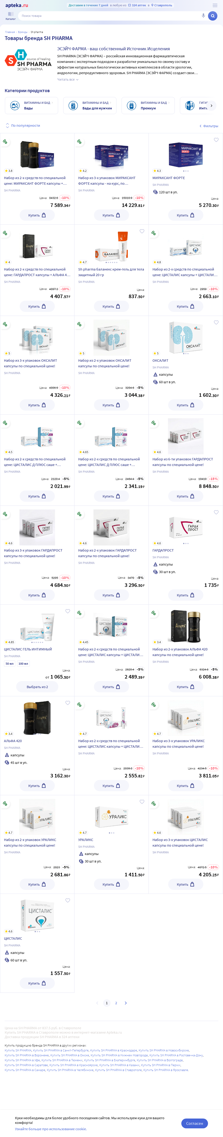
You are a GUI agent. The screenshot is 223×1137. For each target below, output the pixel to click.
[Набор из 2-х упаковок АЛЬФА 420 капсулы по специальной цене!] (186, 624)
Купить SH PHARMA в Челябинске (70, 1070)
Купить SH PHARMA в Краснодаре (113, 1050)
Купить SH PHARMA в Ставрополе (118, 1070)
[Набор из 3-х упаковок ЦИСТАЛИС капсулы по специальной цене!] (186, 815)
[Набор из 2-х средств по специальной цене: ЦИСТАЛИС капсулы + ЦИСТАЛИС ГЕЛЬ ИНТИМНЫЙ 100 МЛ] (186, 244)
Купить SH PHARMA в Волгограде (160, 1060)
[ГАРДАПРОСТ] (186, 525)
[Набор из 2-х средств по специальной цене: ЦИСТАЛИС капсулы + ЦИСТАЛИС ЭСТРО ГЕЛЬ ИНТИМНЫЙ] (111, 716)
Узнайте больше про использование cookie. (51, 1128)
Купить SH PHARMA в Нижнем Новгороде (119, 1055)
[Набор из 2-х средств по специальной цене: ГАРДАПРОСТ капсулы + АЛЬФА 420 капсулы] (37, 244)
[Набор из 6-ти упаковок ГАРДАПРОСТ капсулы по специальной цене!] (186, 434)
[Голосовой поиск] (203, 16)
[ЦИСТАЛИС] (37, 914)
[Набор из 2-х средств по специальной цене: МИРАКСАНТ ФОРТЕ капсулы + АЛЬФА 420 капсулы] (37, 153)
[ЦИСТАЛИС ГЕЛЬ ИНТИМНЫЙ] (37, 624)
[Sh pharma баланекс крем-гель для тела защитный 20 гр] (111, 244)
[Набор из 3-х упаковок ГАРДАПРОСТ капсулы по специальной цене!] (37, 525)
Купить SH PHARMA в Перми (160, 1065)
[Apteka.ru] (17, 5)
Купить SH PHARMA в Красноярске (73, 1065)
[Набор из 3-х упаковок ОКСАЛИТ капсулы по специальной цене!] (37, 336)
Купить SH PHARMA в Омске (69, 1055)
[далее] (211, 106)
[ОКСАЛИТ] (186, 336)
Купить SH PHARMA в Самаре (25, 1070)
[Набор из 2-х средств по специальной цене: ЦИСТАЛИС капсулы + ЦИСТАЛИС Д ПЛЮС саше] (111, 624)
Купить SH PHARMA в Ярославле (165, 1070)
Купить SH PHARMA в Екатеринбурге (109, 1060)
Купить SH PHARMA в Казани (119, 1065)
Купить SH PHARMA (18, 1050)
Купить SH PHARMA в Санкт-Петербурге (61, 1050)
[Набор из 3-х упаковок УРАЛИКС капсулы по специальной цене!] (186, 716)
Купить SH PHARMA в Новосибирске (164, 1050)
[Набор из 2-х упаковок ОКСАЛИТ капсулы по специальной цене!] (111, 336)
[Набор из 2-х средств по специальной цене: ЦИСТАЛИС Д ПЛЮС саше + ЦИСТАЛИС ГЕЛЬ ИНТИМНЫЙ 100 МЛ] (111, 434)
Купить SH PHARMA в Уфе (22, 1060)
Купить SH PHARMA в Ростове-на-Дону (176, 1055)
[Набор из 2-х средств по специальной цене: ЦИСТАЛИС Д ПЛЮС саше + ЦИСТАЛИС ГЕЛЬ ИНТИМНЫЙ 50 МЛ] (37, 434)
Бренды (23, 32)
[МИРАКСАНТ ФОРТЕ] (186, 153)
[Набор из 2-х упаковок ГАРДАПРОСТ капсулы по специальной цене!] (111, 525)
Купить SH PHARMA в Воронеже (27, 1055)
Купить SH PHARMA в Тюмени (61, 1060)
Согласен (194, 1123)
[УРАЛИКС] (111, 815)
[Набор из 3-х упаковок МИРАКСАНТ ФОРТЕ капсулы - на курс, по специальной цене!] (111, 153)
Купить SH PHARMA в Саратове (26, 1065)
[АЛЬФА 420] (37, 716)
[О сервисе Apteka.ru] (215, 5)
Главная (10, 32)
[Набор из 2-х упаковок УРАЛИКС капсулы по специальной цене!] (37, 815)
